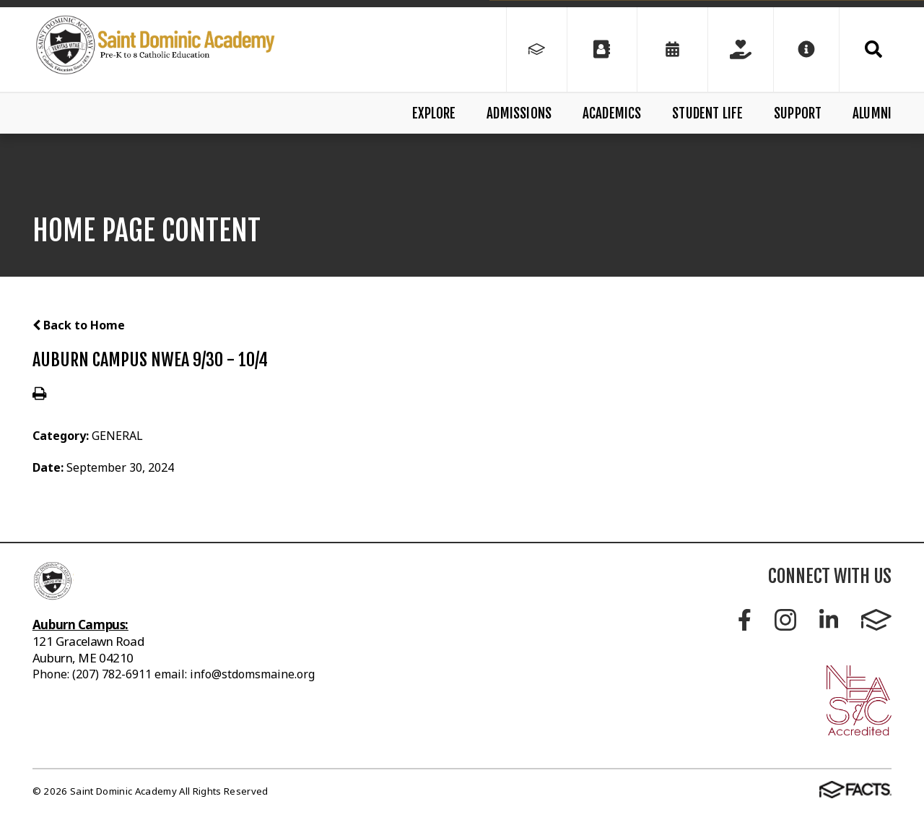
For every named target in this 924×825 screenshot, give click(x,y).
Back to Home (78, 325)
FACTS (876, 620)
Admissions (519, 113)
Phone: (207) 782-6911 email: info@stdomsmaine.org (173, 674)
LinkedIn (828, 620)
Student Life (707, 113)
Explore (434, 113)
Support (797, 113)
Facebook (744, 620)
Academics (612, 113)
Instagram (785, 620)
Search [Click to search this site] (873, 49)
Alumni (872, 113)
